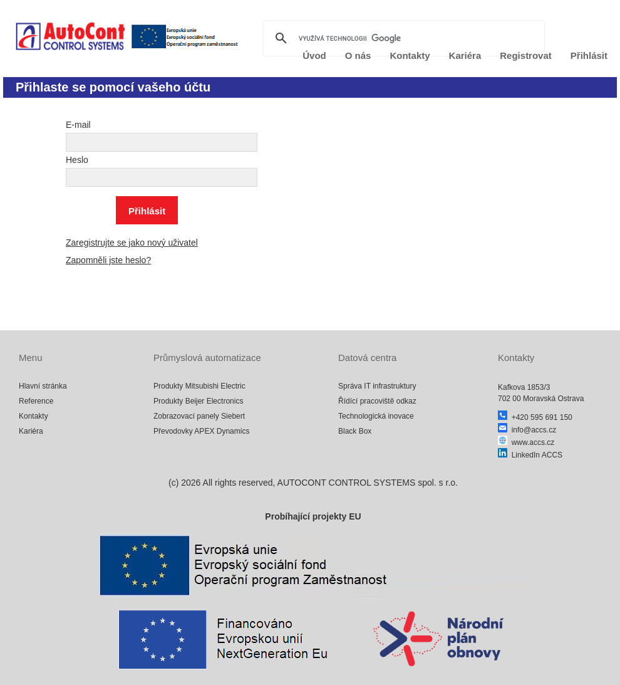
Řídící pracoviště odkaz (377, 401)
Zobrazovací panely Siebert (199, 416)
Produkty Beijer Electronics (198, 401)
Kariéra (31, 431)
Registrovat (526, 55)
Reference (36, 401)
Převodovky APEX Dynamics (201, 431)
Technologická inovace (376, 416)
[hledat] (402, 38)
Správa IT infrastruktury (377, 386)
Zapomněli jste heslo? (108, 260)
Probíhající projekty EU (313, 516)
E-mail (78, 125)
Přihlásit (589, 55)
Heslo (77, 160)
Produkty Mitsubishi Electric (199, 386)
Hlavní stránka (43, 386)
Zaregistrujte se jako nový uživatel (132, 243)
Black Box (354, 431)
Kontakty (33, 416)
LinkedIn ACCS (530, 455)
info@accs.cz (527, 430)
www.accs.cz (526, 442)
